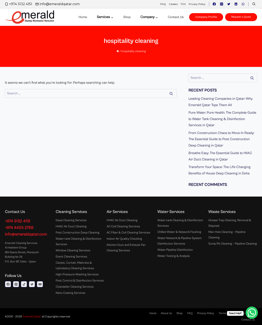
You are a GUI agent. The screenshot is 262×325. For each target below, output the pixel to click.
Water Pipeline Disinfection (175, 250)
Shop (127, 17)
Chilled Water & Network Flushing (179, 232)
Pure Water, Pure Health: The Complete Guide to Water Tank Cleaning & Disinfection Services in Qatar (222, 119)
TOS (183, 4)
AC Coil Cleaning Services (123, 226)
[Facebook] (214, 4)
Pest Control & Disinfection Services (80, 280)
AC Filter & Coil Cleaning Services (128, 232)
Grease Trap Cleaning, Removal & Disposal (229, 223)
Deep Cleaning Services (71, 220)
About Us (166, 313)
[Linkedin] (236, 4)
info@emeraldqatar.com (26, 234)
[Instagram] (221, 4)
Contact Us (248, 319)
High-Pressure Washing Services (77, 274)
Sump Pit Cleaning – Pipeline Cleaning (232, 243)
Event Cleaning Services (71, 256)
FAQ (163, 4)
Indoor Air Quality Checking (124, 238)
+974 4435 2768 (19, 227)
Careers (173, 4)
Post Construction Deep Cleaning (77, 232)
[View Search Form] (254, 4)
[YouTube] (40, 284)
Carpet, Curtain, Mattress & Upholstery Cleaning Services (75, 265)
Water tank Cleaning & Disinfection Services (78, 241)
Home (83, 17)
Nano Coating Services (70, 293)
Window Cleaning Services (73, 250)
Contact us (176, 17)
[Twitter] (229, 4)
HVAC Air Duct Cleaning (71, 226)
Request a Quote (241, 16)
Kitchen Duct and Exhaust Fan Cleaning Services (126, 247)
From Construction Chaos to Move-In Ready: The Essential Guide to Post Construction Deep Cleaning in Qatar (221, 139)
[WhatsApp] (243, 4)
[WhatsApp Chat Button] (252, 313)
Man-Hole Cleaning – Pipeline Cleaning (227, 234)
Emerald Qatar (32, 316)
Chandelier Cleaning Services (75, 286)
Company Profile (206, 16)
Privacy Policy (197, 4)
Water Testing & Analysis (173, 256)
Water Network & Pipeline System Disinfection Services (179, 240)
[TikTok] (24, 284)
